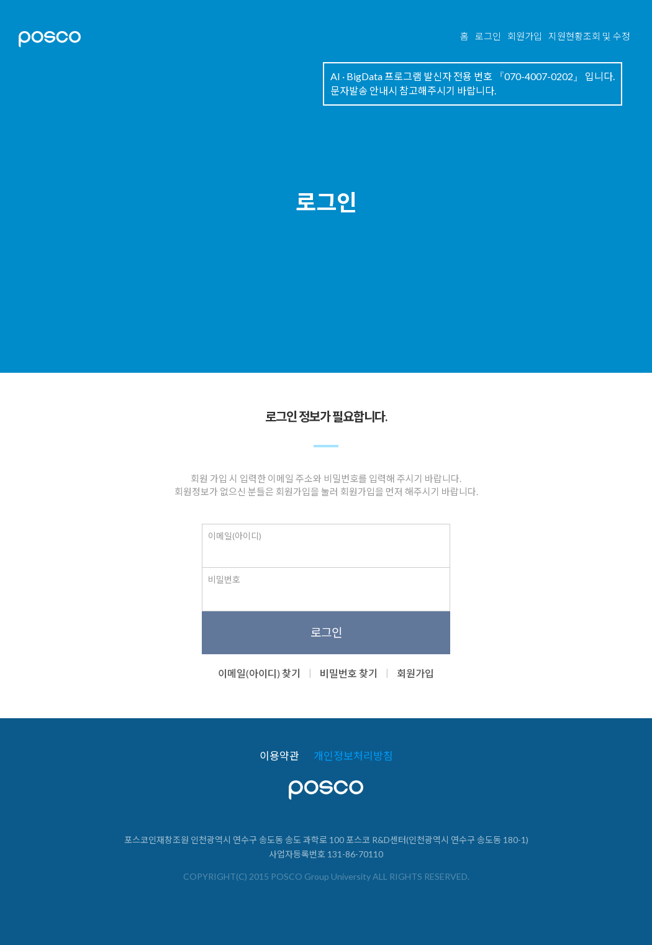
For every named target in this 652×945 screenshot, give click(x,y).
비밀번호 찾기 (349, 673)
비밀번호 (224, 579)
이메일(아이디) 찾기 (259, 673)
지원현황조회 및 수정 (589, 36)
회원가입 (524, 36)
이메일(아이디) (234, 536)
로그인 (488, 36)
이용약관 (279, 756)
